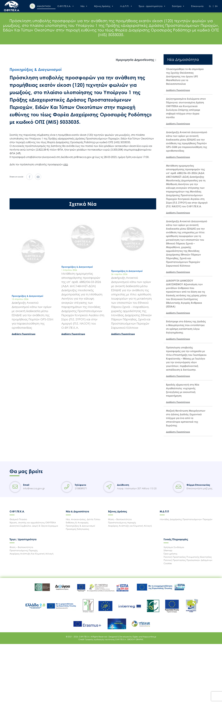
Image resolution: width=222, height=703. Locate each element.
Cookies (168, 563)
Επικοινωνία (197, 6)
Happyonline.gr (149, 637)
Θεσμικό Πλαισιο (18, 519)
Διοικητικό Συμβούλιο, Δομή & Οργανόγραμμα (34, 525)
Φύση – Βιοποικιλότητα (120, 519)
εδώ (65, 164)
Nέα (84, 6)
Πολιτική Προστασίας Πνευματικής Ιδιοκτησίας (188, 557)
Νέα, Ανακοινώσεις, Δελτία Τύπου (83, 519)
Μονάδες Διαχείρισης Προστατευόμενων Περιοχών (186, 519)
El (210, 6)
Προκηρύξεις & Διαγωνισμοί (80, 525)
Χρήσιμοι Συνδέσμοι (174, 547)
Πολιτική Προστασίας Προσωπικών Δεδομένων (188, 560)
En (216, 6)
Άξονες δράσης (103, 6)
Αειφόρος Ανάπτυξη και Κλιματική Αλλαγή (130, 525)
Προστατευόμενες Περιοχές (24, 550)
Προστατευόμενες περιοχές (122, 522)
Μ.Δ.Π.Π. (126, 6)
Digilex (136, 637)
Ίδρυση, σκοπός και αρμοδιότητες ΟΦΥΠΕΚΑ (33, 522)
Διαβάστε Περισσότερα (23, 334)
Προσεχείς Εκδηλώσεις (77, 529)
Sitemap (168, 550)
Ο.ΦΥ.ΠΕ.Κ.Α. (65, 6)
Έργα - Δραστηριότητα (152, 6)
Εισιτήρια (178, 6)
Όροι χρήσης (170, 553)
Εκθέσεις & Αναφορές (77, 522)
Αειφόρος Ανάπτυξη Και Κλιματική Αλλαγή (31, 553)
